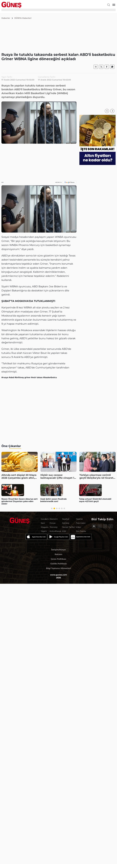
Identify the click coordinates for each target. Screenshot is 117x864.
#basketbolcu (50, 377)
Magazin (44, 527)
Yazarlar (79, 519)
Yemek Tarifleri (68, 527)
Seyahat (65, 519)
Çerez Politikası (58, 559)
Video (78, 527)
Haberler (5, 18)
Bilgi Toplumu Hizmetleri (58, 568)
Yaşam (44, 531)
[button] (107, 111)
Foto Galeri (80, 523)
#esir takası (37, 377)
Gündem (45, 519)
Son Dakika (81, 531)
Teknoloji (54, 527)
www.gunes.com (58, 575)
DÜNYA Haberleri (23, 18)
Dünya (53, 523)
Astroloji (65, 523)
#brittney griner (23, 377)
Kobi (64, 531)
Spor (43, 523)
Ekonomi (54, 519)
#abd (12, 377)
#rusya (5, 377)
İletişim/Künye (58, 550)
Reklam (58, 554)
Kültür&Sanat (55, 531)
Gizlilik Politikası (58, 564)
